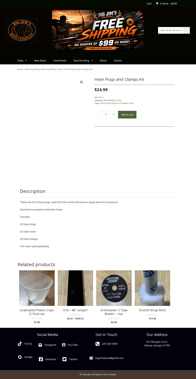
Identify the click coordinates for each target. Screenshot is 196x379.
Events (117, 60)
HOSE (102, 103)
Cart (149, 3)
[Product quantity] (106, 114)
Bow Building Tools (51, 69)
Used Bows (60, 60)
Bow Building (83, 60)
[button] (81, 82)
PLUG (131, 103)
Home (20, 69)
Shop (22, 60)
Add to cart (127, 114)
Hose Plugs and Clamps (117, 103)
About (103, 60)
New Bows (40, 60)
